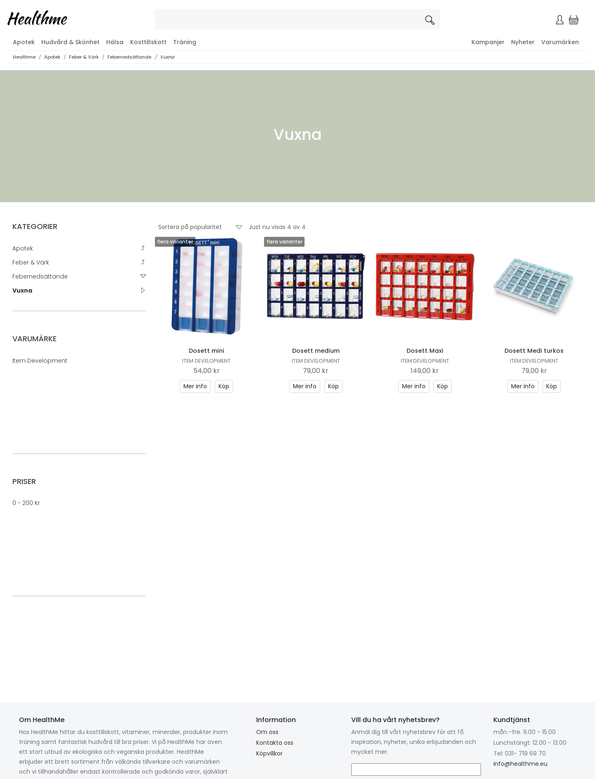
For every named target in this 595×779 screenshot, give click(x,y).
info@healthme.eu (520, 764)
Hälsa (115, 42)
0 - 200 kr (26, 503)
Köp (224, 386)
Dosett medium (316, 351)
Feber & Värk (84, 57)
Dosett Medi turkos (534, 351)
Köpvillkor (269, 753)
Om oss (267, 732)
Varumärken (560, 42)
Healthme (24, 57)
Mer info (195, 386)
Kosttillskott (148, 42)
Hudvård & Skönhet (70, 42)
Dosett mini (206, 351)
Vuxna (167, 57)
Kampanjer (488, 42)
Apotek (24, 42)
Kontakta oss (274, 743)
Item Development (39, 360)
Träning (184, 42)
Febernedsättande (129, 57)
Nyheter (523, 42)
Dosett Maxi (425, 351)
